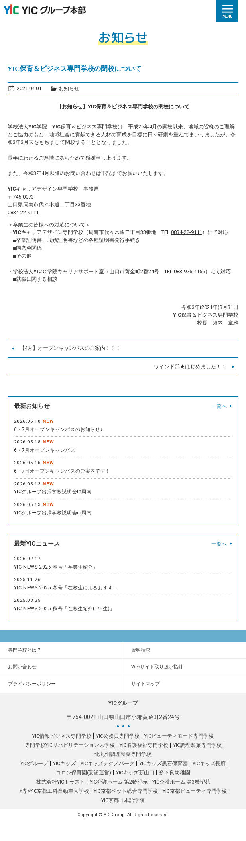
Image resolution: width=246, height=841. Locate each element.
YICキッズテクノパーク (107, 763)
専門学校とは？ (24, 650)
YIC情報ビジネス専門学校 (61, 736)
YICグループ (34, 763)
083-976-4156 (189, 271)
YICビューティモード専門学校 (179, 736)
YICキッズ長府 (209, 763)
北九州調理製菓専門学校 (123, 754)
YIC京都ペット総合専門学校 (126, 791)
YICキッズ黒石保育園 (163, 763)
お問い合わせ (22, 667)
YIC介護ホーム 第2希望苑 (119, 782)
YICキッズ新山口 (135, 773)
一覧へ (219, 406)
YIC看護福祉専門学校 (144, 745)
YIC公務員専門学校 (118, 736)
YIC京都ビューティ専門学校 (195, 791)
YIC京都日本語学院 (123, 800)
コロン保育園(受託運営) (83, 773)
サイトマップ (145, 684)
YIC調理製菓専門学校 (197, 745)
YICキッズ (64, 763)
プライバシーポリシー (32, 684)
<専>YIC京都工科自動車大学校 (54, 791)
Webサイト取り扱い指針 (157, 667)
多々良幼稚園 (174, 773)
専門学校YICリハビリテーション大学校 (70, 745)
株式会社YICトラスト (60, 782)
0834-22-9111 (23, 212)
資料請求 (140, 650)
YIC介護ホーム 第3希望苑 (181, 782)
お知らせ (69, 88)
